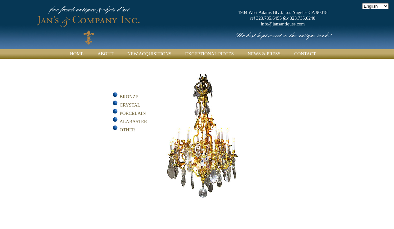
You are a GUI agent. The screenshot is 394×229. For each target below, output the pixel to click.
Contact (305, 53)
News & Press (264, 53)
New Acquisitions (149, 53)
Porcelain (133, 113)
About (105, 53)
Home (77, 53)
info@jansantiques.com (283, 23)
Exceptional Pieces (209, 53)
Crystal (130, 105)
